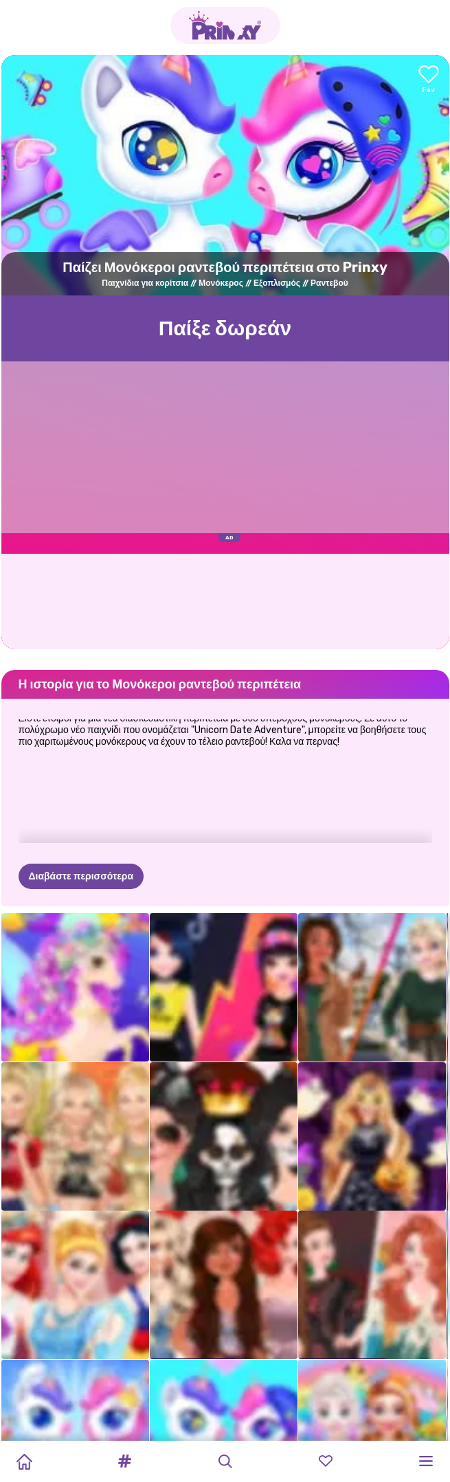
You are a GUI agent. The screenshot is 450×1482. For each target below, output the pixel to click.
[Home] (24, 1461)
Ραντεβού (329, 283)
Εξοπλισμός (277, 283)
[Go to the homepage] (225, 25)
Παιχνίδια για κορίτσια (145, 283)
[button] (124, 1461)
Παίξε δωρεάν (225, 328)
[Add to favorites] (428, 80)
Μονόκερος (221, 283)
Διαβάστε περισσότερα (81, 876)
